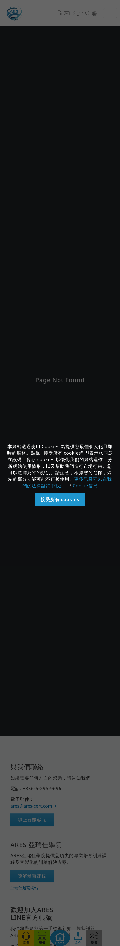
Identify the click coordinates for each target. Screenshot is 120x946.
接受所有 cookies (60, 499)
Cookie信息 (85, 486)
